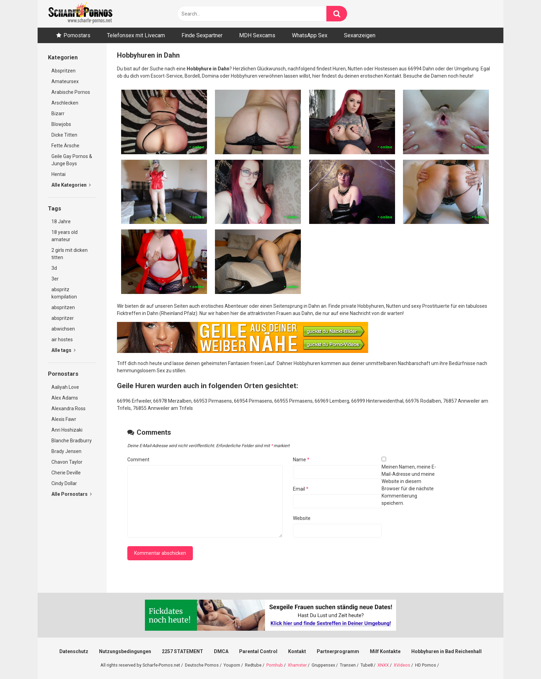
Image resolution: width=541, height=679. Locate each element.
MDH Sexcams (257, 35)
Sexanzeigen (359, 35)
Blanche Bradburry (71, 440)
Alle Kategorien (71, 185)
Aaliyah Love (65, 387)
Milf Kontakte (385, 651)
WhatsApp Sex (309, 35)
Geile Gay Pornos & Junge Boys (71, 160)
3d (54, 268)
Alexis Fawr (63, 419)
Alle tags (63, 350)
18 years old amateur (64, 235)
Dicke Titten (64, 135)
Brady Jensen (66, 451)
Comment (138, 459)
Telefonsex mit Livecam (136, 35)
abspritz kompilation (64, 293)
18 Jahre (61, 221)
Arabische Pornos (70, 92)
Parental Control (258, 651)
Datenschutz (73, 651)
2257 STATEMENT (182, 651)
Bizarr (58, 113)
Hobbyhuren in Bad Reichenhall (446, 651)
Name (301, 459)
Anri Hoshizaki (66, 430)
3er (55, 279)
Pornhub (274, 665)
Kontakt (297, 651)
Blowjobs (61, 124)
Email (300, 489)
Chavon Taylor (66, 462)
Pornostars (76, 35)
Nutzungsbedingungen (125, 651)
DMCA (221, 651)
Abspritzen (63, 70)
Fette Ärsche (65, 145)
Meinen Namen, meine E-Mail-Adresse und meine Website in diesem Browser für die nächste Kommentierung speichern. (409, 485)
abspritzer (62, 318)
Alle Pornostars (71, 494)
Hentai (58, 174)
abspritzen (63, 307)
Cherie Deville (66, 472)
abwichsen (63, 329)
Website (302, 518)
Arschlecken (64, 103)
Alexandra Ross (68, 408)
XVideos (402, 665)
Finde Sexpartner (202, 35)
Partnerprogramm (338, 651)
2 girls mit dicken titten (69, 253)
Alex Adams (64, 398)
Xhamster (297, 665)
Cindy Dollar (64, 483)
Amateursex (65, 81)
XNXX (383, 665)
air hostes (62, 339)
